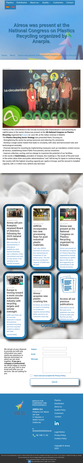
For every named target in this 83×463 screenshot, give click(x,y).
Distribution (21, 3)
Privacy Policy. (60, 376)
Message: (34, 359)
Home (4, 55)
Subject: (34, 349)
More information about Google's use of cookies (43, 461)
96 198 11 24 (40, 435)
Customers (58, 3)
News (12, 55)
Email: (33, 354)
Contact (69, 3)
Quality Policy (59, 410)
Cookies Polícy (60, 438)
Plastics (10, 3)
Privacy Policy (60, 435)
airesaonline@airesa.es (42, 431)
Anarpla (24, 135)
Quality (46, 3)
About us (34, 3)
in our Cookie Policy (59, 457)
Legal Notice (59, 432)
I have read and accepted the (50, 376)
